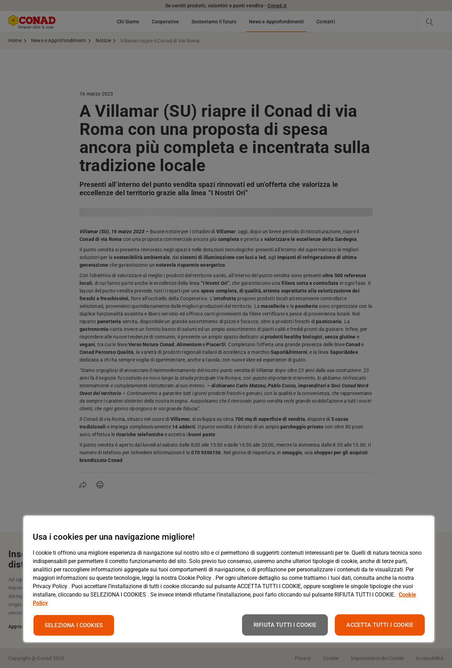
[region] (228, 579)
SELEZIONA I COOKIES (74, 625)
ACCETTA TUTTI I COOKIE (379, 625)
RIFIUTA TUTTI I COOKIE (285, 625)
